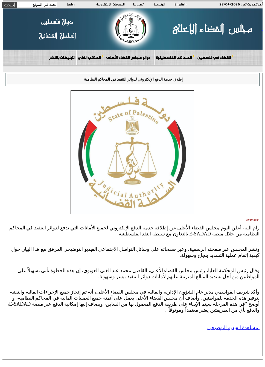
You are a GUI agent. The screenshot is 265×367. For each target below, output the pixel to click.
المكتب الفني (90, 57)
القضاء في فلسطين (215, 57)
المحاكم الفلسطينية (175, 57)
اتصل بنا (138, 4)
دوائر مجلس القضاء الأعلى (129, 57)
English (180, 4)
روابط (71, 4)
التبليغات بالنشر (62, 57)
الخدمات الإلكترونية (110, 4)
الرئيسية (159, 4)
